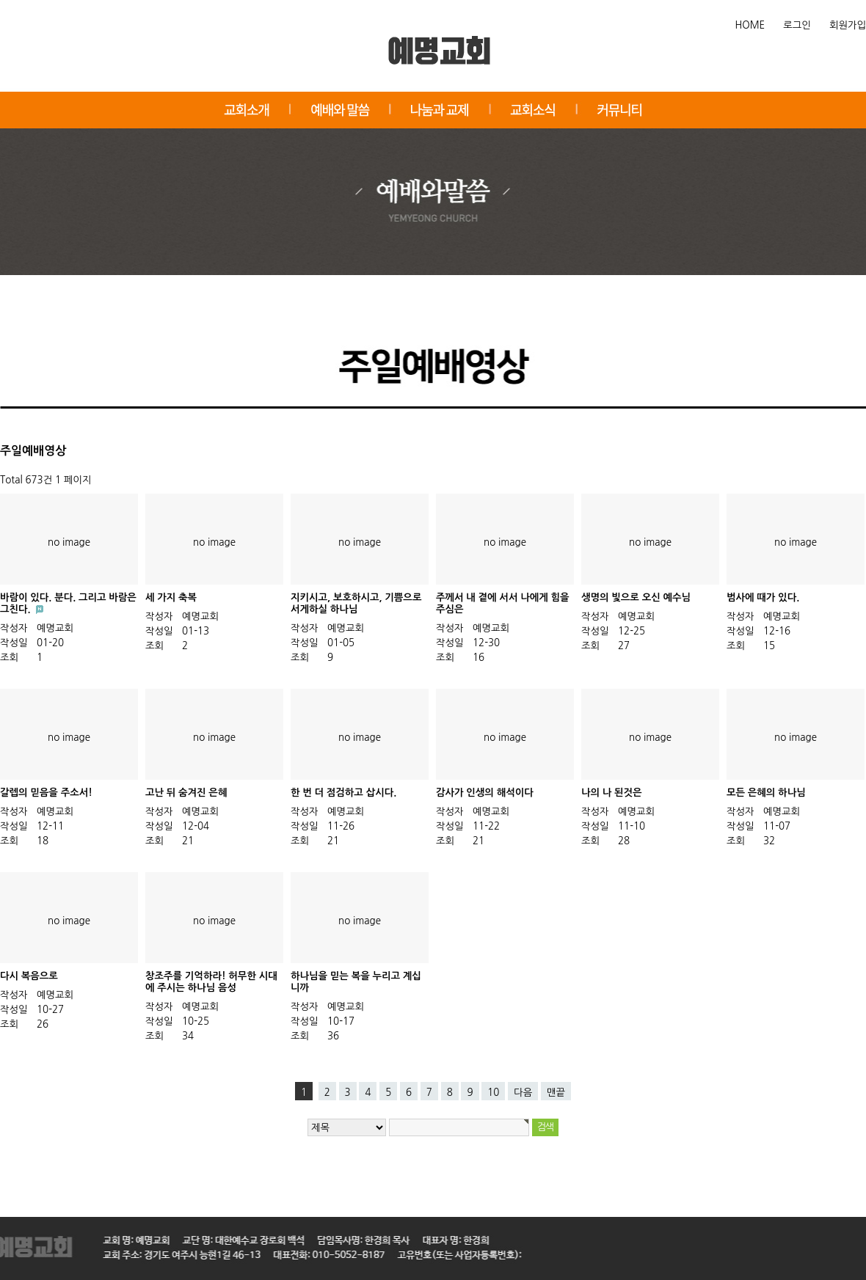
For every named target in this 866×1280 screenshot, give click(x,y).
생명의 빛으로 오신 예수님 (636, 597)
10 (493, 1092)
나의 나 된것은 (611, 792)
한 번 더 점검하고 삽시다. (343, 792)
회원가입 (847, 25)
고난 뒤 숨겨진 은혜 (186, 792)
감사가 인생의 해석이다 (485, 792)
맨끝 (556, 1092)
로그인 (797, 25)
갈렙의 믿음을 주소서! (46, 792)
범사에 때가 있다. (763, 597)
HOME (750, 25)
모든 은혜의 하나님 (766, 792)
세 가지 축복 (171, 597)
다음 (523, 1092)
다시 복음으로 (29, 976)
